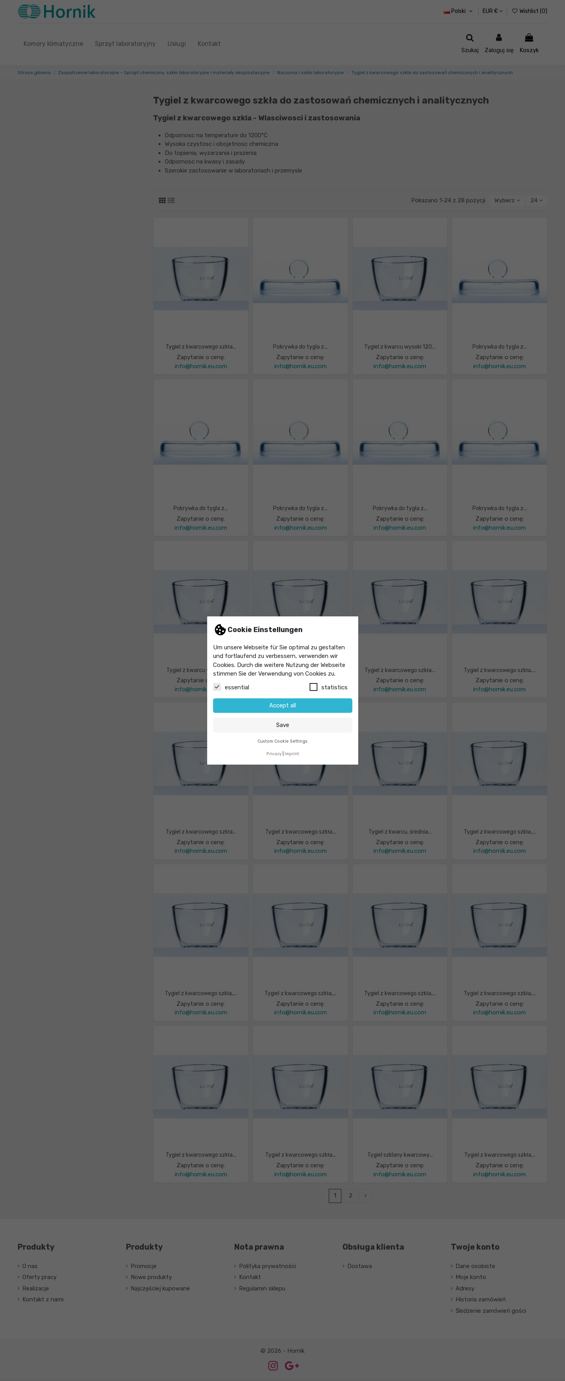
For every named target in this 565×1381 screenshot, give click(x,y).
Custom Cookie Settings (282, 741)
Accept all (282, 705)
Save (282, 725)
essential (231, 687)
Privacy (274, 753)
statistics (329, 687)
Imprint (291, 753)
